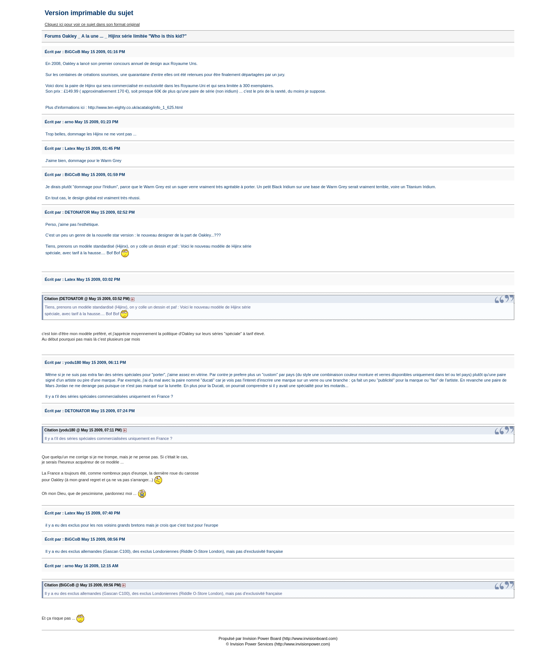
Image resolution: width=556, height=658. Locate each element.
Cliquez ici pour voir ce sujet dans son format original (92, 24)
